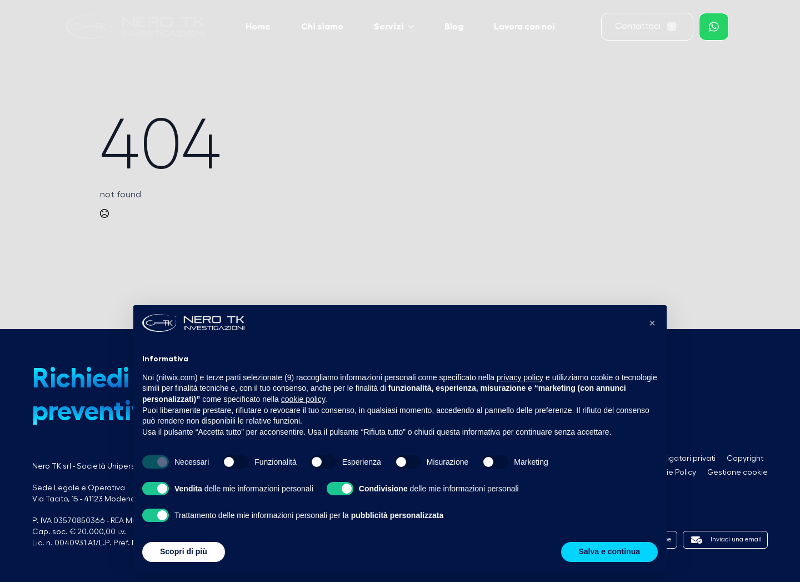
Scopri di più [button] (183, 551)
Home (258, 26)
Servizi (389, 26)
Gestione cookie (737, 472)
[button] (652, 323)
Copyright (745, 458)
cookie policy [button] (303, 399)
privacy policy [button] (520, 377)
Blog (453, 26)
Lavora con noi (524, 26)
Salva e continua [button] (609, 551)
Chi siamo (322, 26)
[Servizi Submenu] (414, 26)
